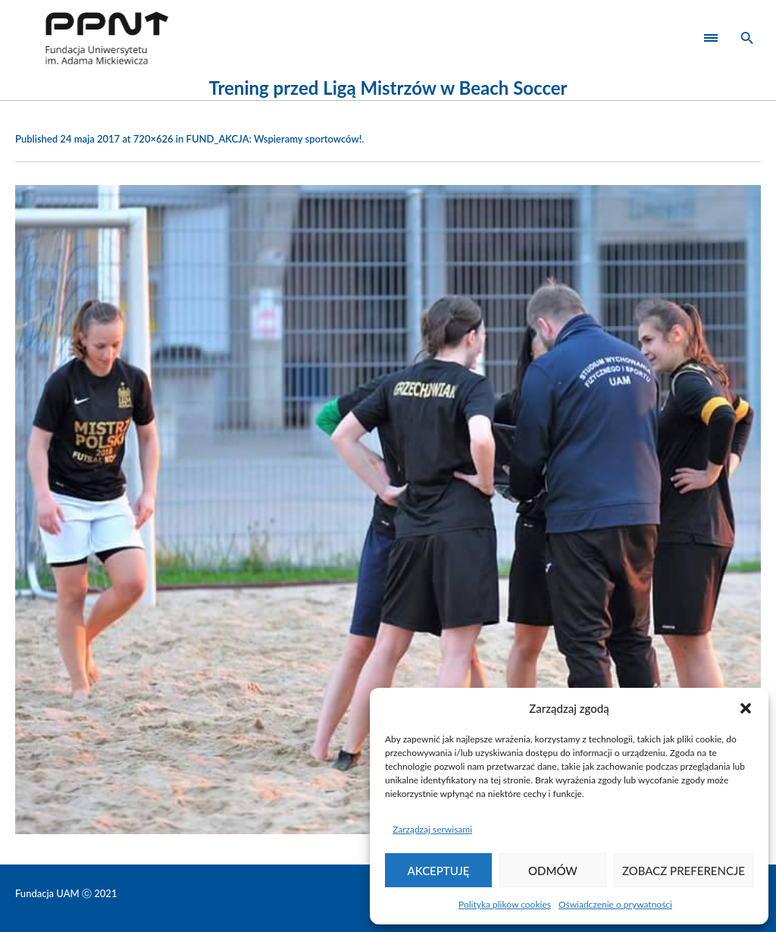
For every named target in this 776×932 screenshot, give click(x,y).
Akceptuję (439, 870)
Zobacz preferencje (683, 870)
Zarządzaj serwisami (432, 829)
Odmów (552, 870)
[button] (745, 708)
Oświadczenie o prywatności (615, 904)
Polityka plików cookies (504, 904)
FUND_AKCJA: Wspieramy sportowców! (274, 139)
